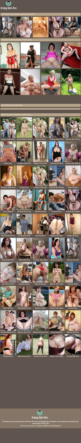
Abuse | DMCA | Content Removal (49, 440)
